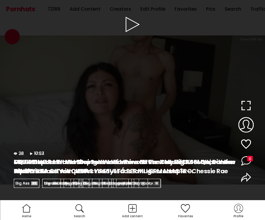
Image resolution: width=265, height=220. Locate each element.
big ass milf (97, 183)
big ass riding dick (138, 183)
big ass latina (60, 183)
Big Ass (27, 183)
